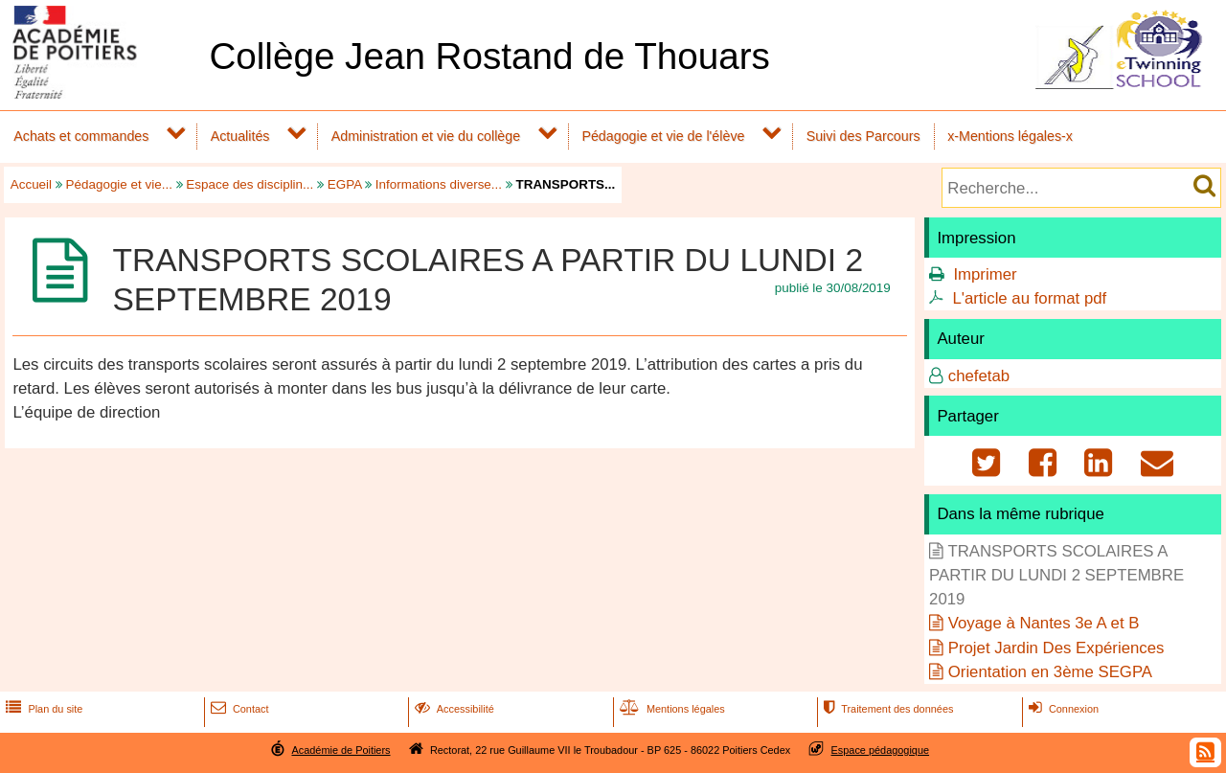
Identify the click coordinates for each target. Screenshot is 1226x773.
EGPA (345, 184)
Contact (238, 709)
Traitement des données (886, 709)
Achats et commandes (80, 136)
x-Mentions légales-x (1010, 136)
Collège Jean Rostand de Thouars (489, 56)
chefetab (979, 376)
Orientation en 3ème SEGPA (1050, 672)
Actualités (240, 136)
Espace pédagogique (880, 750)
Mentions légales (670, 709)
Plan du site (42, 709)
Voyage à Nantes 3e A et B (1044, 623)
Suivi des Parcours (863, 136)
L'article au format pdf (1029, 298)
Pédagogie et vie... (119, 184)
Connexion (1062, 709)
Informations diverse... (438, 184)
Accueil (31, 184)
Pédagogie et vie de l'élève (662, 136)
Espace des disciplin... (249, 184)
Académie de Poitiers (340, 750)
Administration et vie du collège (425, 136)
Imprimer (984, 274)
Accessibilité (452, 709)
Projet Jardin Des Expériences (1056, 648)
